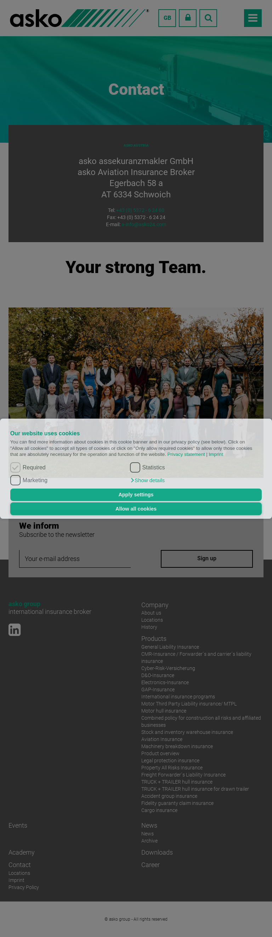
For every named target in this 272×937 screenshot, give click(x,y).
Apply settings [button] (135, 494)
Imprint (216, 454)
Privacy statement (186, 454)
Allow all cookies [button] (136, 509)
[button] (147, 480)
